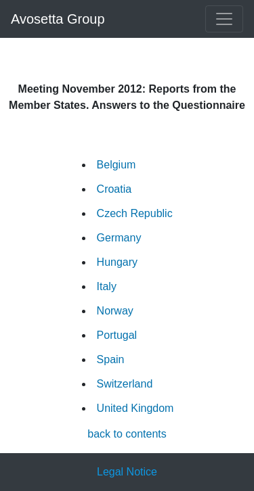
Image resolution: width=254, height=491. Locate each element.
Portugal (117, 335)
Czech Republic (135, 213)
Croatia (114, 189)
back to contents (127, 434)
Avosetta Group (58, 18)
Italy (107, 286)
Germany (119, 237)
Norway (115, 311)
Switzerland (125, 384)
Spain (111, 359)
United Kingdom (135, 408)
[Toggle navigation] (224, 18)
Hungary (117, 262)
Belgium (116, 164)
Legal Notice (127, 471)
